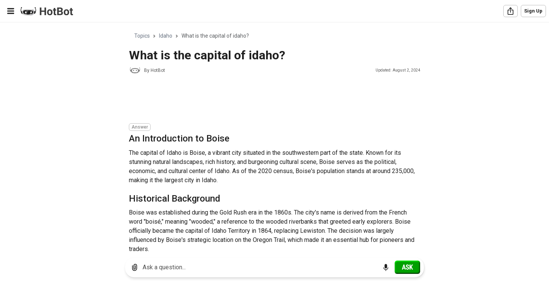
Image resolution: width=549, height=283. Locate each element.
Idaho (165, 36)
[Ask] (407, 267)
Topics (142, 36)
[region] (274, 137)
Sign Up (533, 11)
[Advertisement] (267, 100)
